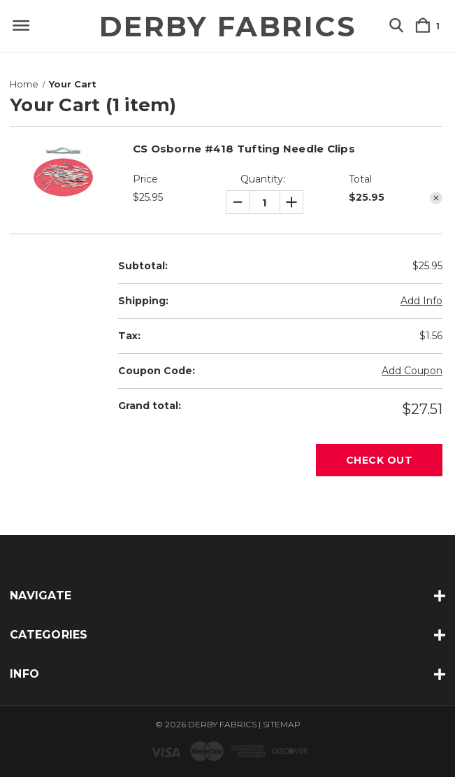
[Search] (396, 26)
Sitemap (282, 724)
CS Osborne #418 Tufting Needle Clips (244, 148)
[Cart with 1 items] (430, 26)
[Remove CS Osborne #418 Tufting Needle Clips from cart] (436, 198)
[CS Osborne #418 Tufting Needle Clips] (264, 202)
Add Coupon (412, 370)
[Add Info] (421, 301)
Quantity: (262, 179)
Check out (379, 460)
